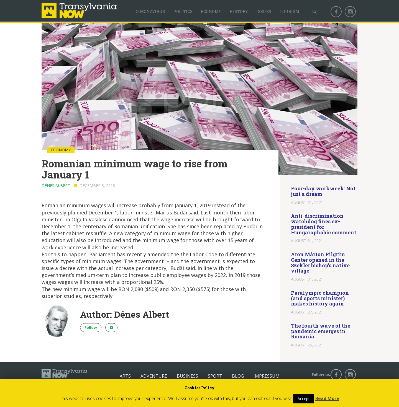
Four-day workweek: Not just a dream (323, 191)
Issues (263, 11)
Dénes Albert (56, 185)
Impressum (267, 376)
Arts (125, 376)
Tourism (289, 11)
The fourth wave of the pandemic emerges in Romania (320, 331)
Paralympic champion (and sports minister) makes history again (320, 298)
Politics (183, 11)
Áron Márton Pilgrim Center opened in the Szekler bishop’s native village (320, 262)
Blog (238, 376)
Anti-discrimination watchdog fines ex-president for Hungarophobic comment (323, 223)
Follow (91, 327)
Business (187, 376)
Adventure (153, 376)
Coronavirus (150, 11)
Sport (215, 376)
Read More (327, 398)
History (239, 11)
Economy (211, 11)
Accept (304, 398)
